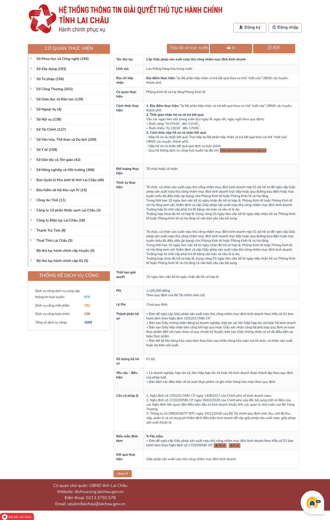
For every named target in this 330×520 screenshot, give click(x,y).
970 (87, 297)
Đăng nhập (285, 27)
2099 (88, 322)
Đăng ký (249, 27)
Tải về (220, 445)
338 (87, 314)
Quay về (122, 474)
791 (87, 305)
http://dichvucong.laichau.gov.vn (243, 150)
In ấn (234, 445)
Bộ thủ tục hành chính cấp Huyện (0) (65, 250)
